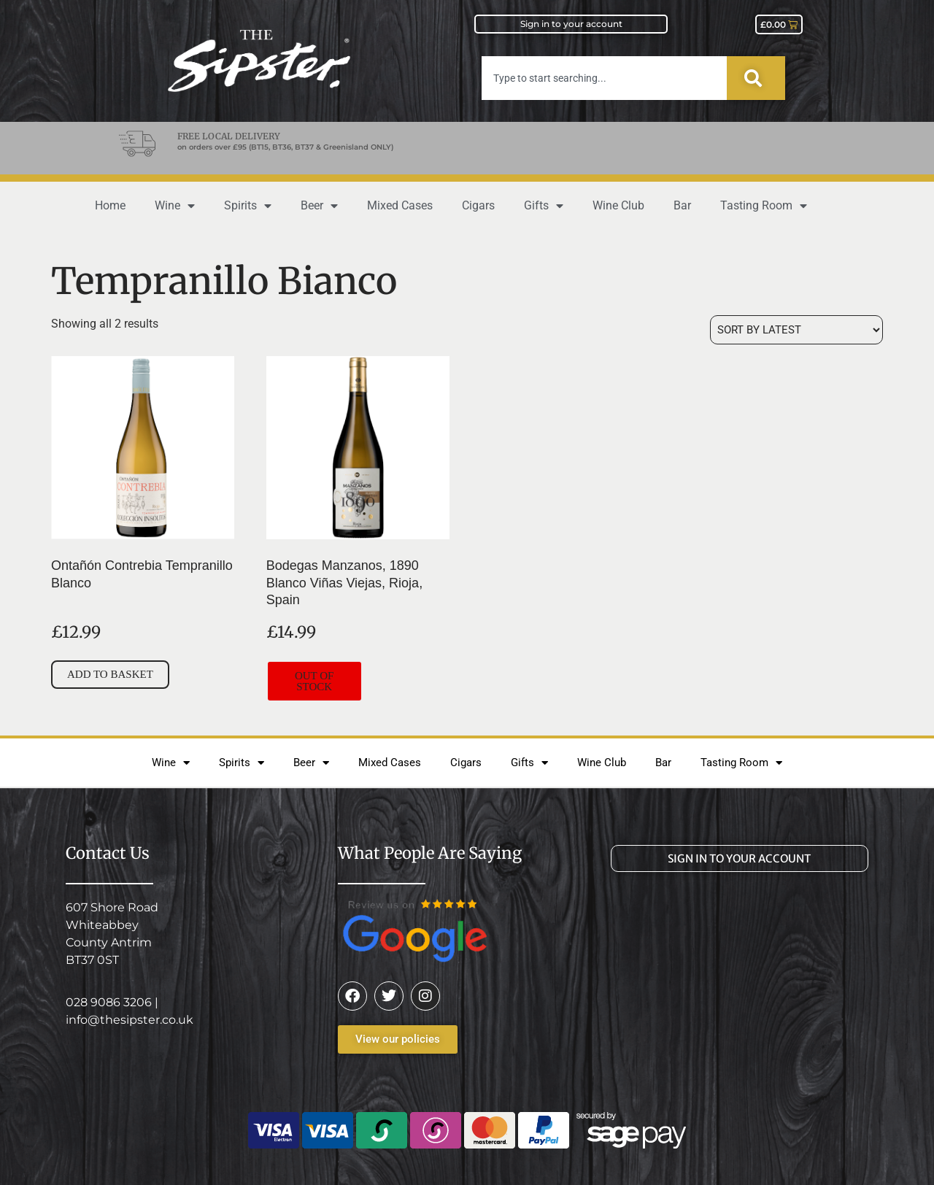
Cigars (478, 205)
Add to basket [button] (110, 674)
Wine (175, 206)
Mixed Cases (400, 205)
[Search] (756, 78)
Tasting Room (763, 206)
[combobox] (604, 78)
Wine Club (618, 205)
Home (110, 205)
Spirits (247, 206)
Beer (319, 206)
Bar (682, 205)
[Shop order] (796, 329)
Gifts (543, 206)
